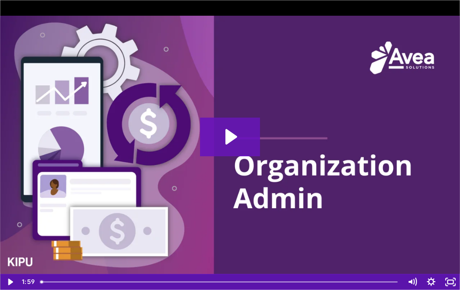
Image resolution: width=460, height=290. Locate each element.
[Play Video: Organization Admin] (230, 137)
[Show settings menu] (431, 282)
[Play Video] (9, 282)
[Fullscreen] (450, 282)
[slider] (219, 282)
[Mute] (412, 282)
